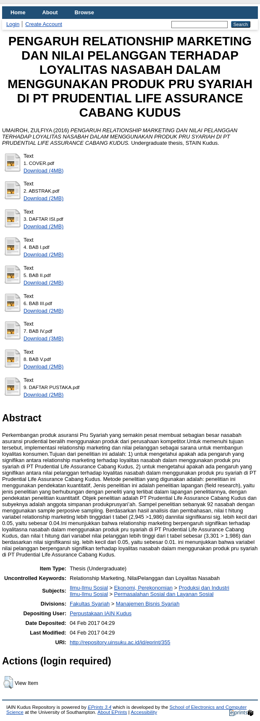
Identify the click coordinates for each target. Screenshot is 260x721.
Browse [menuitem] (84, 12)
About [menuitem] (50, 12)
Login (12, 24)
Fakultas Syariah (90, 604)
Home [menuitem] (18, 12)
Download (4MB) (43, 170)
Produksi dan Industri (204, 588)
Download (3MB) (43, 338)
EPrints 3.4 (99, 707)
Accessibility (144, 712)
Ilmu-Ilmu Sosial (89, 588)
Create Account (43, 24)
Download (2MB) (43, 198)
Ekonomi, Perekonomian (143, 588)
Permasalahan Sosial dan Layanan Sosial (164, 594)
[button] (8, 682)
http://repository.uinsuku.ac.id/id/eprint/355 (120, 642)
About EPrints (112, 712)
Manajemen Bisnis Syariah (148, 604)
